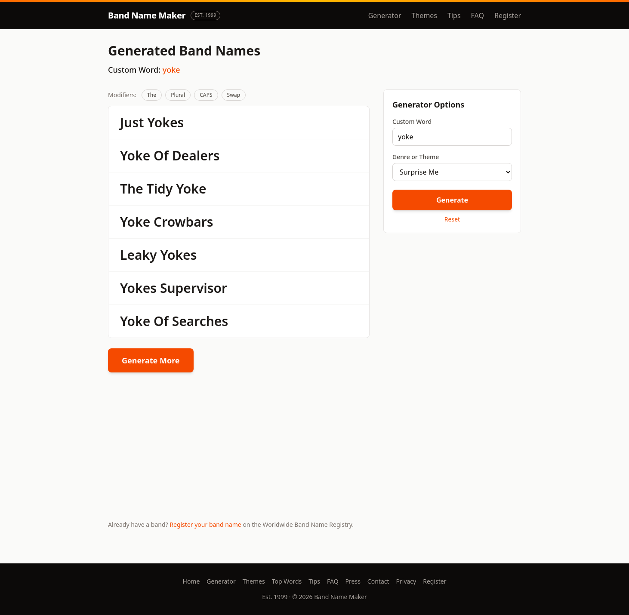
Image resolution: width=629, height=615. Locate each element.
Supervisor (193, 288)
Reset (452, 219)
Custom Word (412, 121)
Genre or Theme (415, 157)
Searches (200, 321)
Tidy (160, 188)
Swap (233, 94)
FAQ (477, 15)
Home (191, 581)
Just (132, 122)
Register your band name (205, 524)
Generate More (151, 360)
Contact (378, 581)
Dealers (196, 155)
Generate (452, 200)
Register (507, 15)
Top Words (287, 581)
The (151, 94)
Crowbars (183, 222)
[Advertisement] (452, 300)
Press (353, 581)
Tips (454, 15)
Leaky (138, 255)
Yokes (165, 122)
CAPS (206, 94)
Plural (178, 94)
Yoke (135, 155)
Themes (424, 15)
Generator (384, 15)
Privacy (406, 581)
